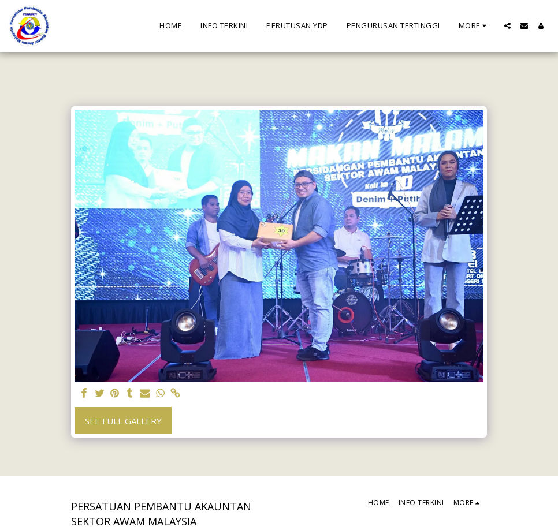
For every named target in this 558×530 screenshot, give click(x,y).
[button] (507, 25)
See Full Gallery (123, 421)
